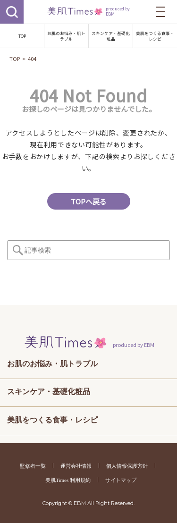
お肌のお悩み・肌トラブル (66, 36)
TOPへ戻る (89, 201)
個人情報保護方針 (127, 466)
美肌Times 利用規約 (68, 480)
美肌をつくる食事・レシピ (155, 36)
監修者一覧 (33, 466)
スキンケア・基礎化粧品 (111, 36)
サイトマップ (120, 480)
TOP (22, 36)
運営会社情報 (76, 466)
